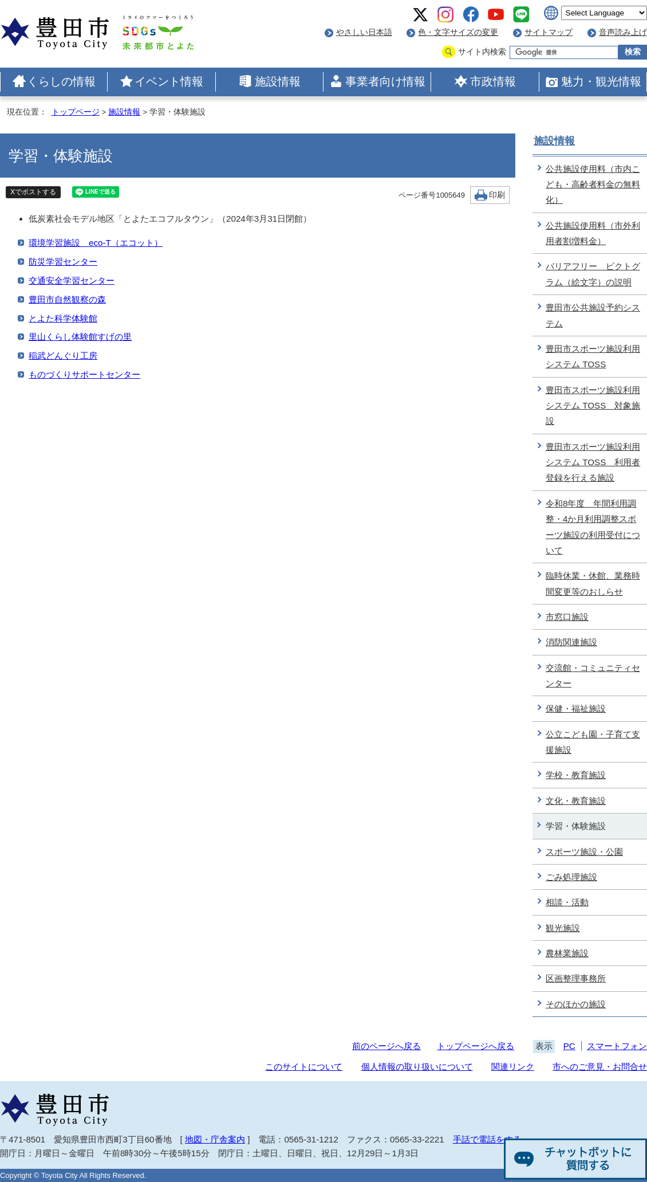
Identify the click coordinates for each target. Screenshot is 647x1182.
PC (569, 1046)
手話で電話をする (487, 1139)
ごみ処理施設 (571, 877)
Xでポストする (33, 192)
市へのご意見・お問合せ (600, 1066)
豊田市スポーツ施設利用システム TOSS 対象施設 (593, 405)
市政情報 (493, 81)
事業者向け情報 (385, 81)
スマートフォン (617, 1046)
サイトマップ (548, 32)
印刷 (497, 195)
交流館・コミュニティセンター (593, 675)
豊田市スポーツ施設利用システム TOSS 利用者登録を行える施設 (593, 462)
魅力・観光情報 (601, 81)
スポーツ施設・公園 (584, 852)
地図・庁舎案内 (215, 1139)
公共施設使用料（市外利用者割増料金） (593, 233)
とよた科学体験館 (63, 318)
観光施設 (563, 928)
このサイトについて (303, 1066)
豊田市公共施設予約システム (593, 315)
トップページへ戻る (475, 1046)
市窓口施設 (567, 617)
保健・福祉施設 (576, 708)
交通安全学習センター (72, 280)
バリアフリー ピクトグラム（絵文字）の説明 (593, 273)
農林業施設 (567, 953)
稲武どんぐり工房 (63, 355)
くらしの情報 (61, 81)
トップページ (76, 112)
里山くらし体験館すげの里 (80, 336)
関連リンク (512, 1066)
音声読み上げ (623, 32)
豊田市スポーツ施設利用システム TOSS (593, 356)
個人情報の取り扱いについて (417, 1066)
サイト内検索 (482, 52)
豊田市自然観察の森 (67, 299)
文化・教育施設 (576, 801)
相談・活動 (567, 902)
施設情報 (278, 81)
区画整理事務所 (576, 978)
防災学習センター (63, 261)
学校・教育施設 (576, 775)
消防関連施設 (571, 642)
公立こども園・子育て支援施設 (593, 742)
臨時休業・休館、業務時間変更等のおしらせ (593, 583)
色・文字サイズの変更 (458, 32)
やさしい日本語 (364, 32)
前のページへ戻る (386, 1046)
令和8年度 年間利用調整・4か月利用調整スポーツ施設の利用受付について (593, 526)
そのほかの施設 (576, 1004)
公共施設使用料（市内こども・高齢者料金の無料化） (593, 184)
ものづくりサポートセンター (84, 374)
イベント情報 (169, 81)
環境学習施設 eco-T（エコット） (96, 243)
